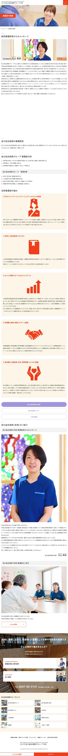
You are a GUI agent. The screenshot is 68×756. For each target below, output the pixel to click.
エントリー (51, 754)
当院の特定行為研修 (52, 737)
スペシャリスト (32, 737)
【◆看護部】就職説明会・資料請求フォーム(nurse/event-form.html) (34, 663)
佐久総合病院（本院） (34, 404)
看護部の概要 (13, 737)
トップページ (4, 28)
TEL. (26, 687)
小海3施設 (34, 417)
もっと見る (13, 624)
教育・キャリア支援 (23, 737)
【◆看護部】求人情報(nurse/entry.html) (34, 676)
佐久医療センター (34, 411)
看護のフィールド (42, 737)
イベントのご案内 (17, 754)
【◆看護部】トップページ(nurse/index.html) (12, 2)
